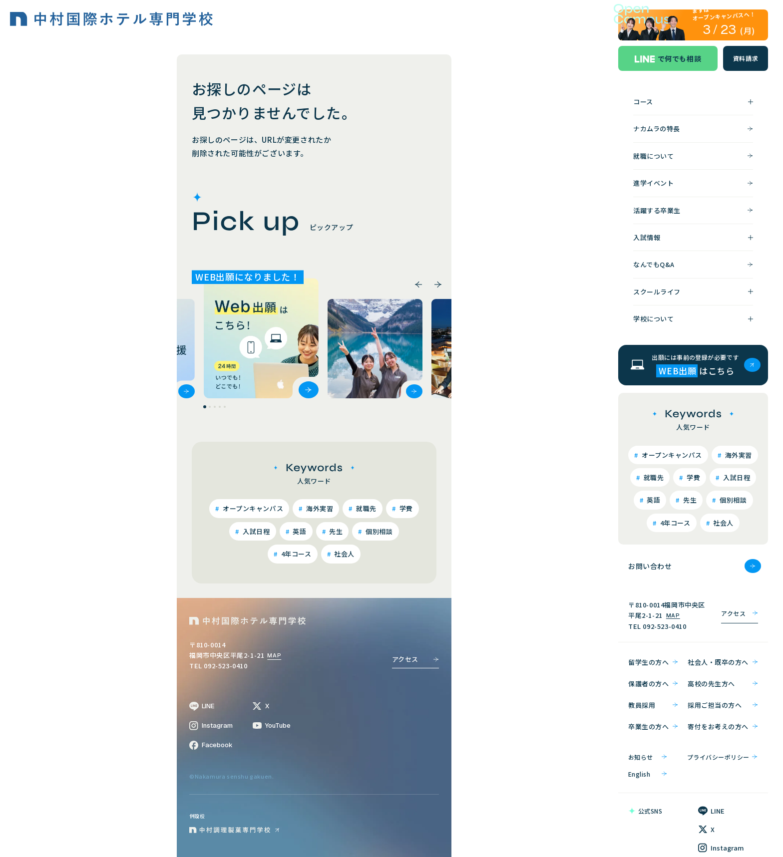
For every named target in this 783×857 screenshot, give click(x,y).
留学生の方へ (653, 662)
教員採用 (653, 705)
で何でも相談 (668, 58)
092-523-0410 (664, 626)
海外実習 (318, 508)
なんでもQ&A (693, 264)
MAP (274, 655)
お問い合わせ (694, 566)
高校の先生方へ (723, 683)
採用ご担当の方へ (723, 705)
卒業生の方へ (653, 726)
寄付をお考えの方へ (723, 726)
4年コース (295, 554)
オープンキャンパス (252, 508)
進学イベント (693, 183)
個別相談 (378, 531)
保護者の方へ (653, 683)
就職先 (366, 508)
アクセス (415, 659)
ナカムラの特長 (693, 128)
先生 (335, 531)
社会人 (344, 554)
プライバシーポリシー (722, 757)
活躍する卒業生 (693, 210)
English (647, 774)
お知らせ (647, 757)
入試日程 (255, 531)
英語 (299, 531)
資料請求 (745, 58)
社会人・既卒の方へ (723, 662)
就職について (693, 156)
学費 (405, 508)
